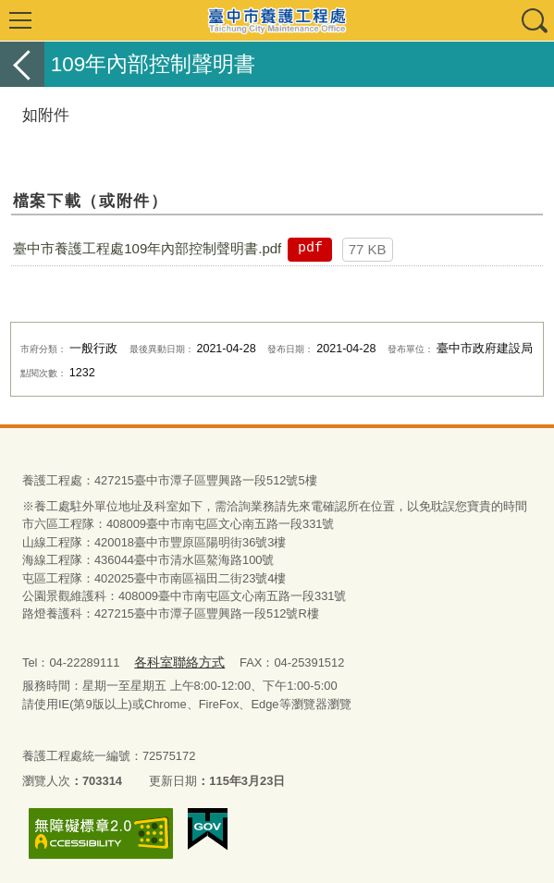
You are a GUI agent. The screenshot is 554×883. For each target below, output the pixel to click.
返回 (22, 64)
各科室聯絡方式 (175, 661)
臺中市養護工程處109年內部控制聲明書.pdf (147, 248)
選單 (20, 20)
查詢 (533, 20)
